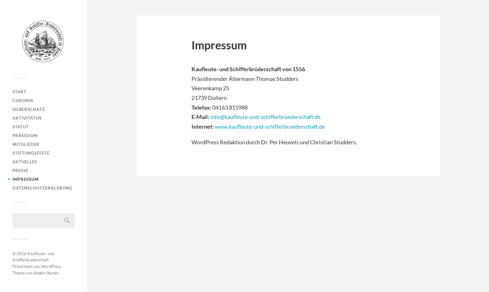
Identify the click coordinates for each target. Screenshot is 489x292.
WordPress (51, 266)
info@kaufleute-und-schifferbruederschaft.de (265, 116)
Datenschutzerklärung (42, 188)
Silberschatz (28, 109)
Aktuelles (24, 161)
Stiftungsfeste (31, 153)
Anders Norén (45, 272)
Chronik (23, 100)
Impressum (25, 179)
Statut (20, 126)
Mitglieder (26, 144)
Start (19, 91)
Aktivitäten (27, 118)
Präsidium (25, 135)
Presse (20, 170)
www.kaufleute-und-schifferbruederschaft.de (270, 126)
